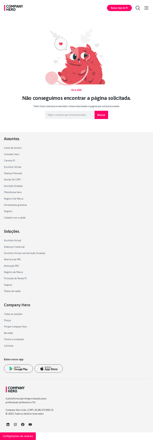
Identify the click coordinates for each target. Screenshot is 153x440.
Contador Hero (11, 154)
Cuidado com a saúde (15, 217)
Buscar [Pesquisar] (101, 114)
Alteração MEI (11, 266)
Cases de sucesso (13, 148)
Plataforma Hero (13, 192)
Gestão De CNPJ (12, 179)
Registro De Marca (13, 198)
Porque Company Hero (15, 326)
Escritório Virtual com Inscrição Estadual (24, 253)
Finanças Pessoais (13, 173)
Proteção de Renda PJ (15, 278)
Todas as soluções (13, 314)
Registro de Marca (13, 272)
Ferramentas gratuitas (15, 205)
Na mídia (8, 333)
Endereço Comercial (14, 247)
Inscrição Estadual (13, 186)
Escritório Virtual (12, 167)
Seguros (8, 211)
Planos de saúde (12, 291)
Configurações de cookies (18, 436)
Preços (7, 320)
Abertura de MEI (12, 259)
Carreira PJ (9, 160)
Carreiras (8, 345)
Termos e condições (14, 339)
